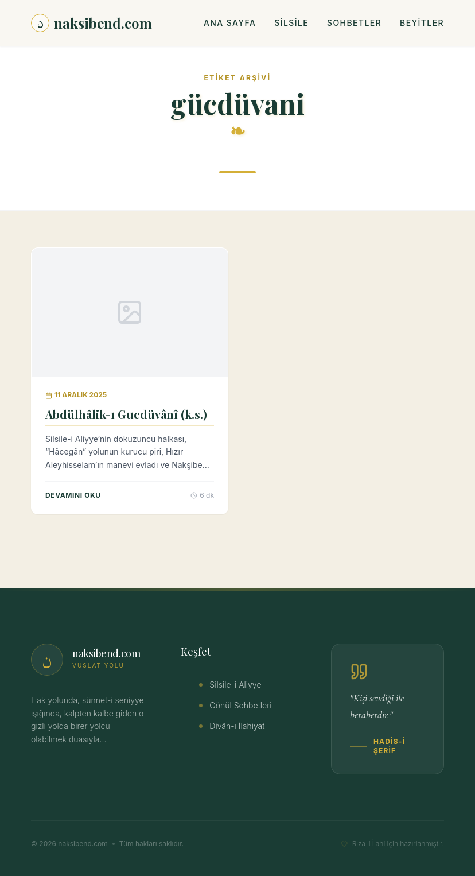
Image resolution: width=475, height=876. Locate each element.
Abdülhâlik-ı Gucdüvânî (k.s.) (126, 414)
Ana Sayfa (230, 23)
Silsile (291, 23)
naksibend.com (91, 23)
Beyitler (422, 23)
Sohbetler (354, 23)
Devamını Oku (73, 495)
